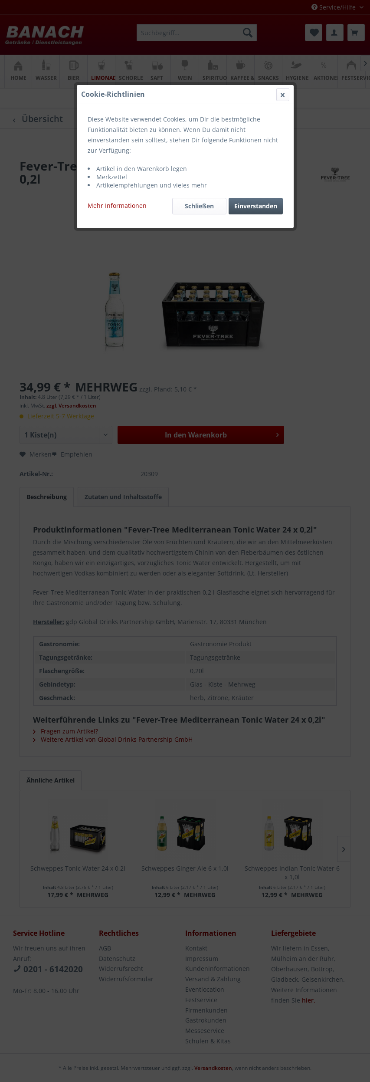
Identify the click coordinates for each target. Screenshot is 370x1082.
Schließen (199, 206)
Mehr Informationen (117, 205)
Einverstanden (255, 206)
